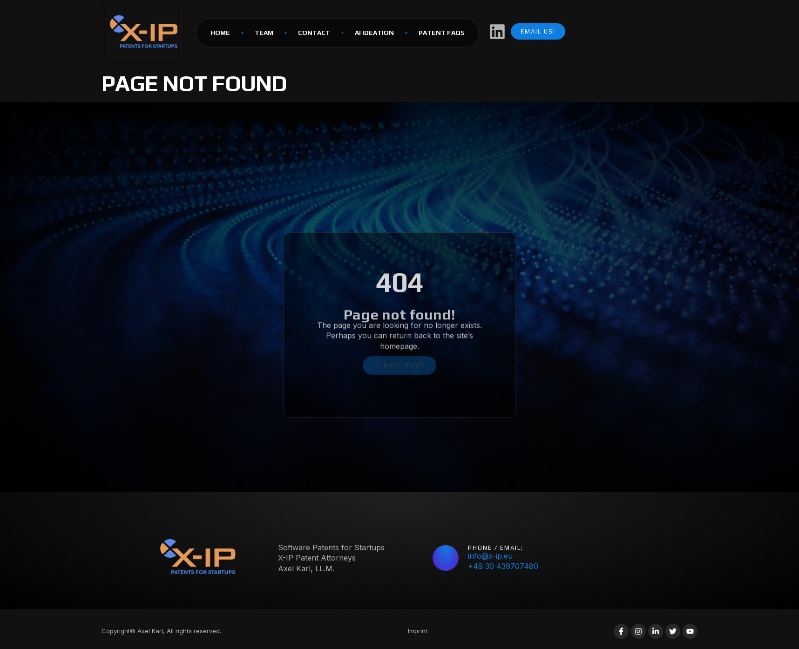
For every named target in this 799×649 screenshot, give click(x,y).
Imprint (417, 631)
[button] (399, 361)
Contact (314, 32)
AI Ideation (374, 32)
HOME (220, 32)
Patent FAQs (442, 32)
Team (264, 32)
